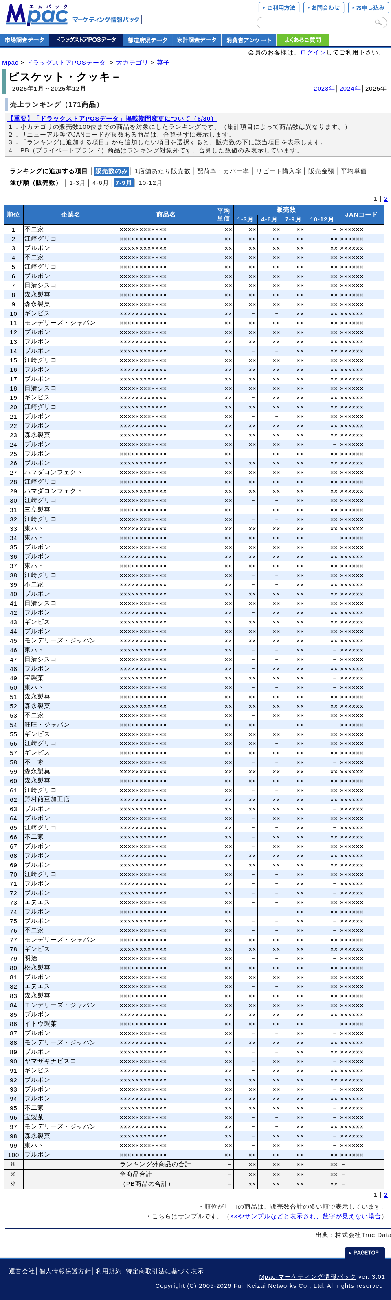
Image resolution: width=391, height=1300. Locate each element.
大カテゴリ (132, 62)
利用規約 (109, 1271)
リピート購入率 (279, 171)
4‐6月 (100, 183)
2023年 (324, 88)
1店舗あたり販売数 (163, 171)
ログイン (313, 52)
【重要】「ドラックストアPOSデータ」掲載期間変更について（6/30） (112, 118)
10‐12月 (151, 183)
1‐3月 (77, 183)
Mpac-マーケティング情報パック (307, 1277)
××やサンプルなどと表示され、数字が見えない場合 (305, 1216)
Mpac (10, 62)
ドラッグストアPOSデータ (65, 62)
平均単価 (354, 171)
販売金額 (321, 171)
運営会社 (22, 1271)
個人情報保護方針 (65, 1271)
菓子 (163, 62)
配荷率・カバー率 (223, 171)
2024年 (350, 88)
